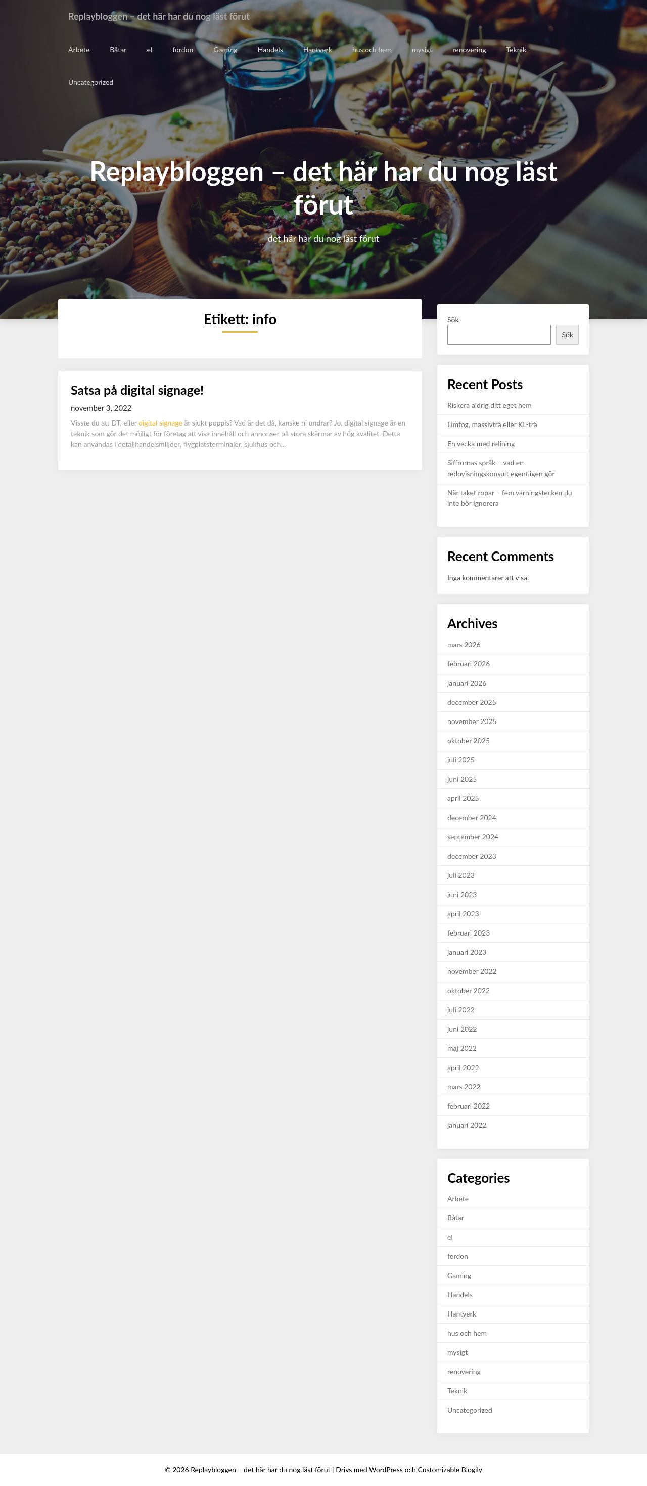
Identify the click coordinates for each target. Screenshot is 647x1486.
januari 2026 (466, 682)
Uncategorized (90, 82)
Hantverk (317, 49)
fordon (182, 49)
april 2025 (463, 798)
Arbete (78, 49)
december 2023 (471, 856)
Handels (270, 49)
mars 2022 (464, 1086)
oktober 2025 (468, 740)
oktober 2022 (468, 990)
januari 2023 (466, 952)
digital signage (160, 422)
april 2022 (463, 1067)
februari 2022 (468, 1105)
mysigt (421, 49)
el (149, 49)
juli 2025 (461, 759)
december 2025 (471, 702)
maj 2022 (462, 1048)
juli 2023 (461, 875)
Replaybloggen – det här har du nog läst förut (169, 16)
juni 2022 (462, 1029)
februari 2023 (468, 932)
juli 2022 (461, 1009)
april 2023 (463, 913)
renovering (468, 49)
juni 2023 (462, 894)
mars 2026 (464, 644)
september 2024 (472, 836)
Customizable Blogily (450, 1469)
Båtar (118, 49)
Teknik (515, 49)
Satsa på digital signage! (137, 389)
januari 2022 (466, 1125)
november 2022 (472, 971)
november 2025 (472, 721)
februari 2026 (468, 663)
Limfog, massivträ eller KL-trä (492, 424)
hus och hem (371, 49)
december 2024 (471, 817)
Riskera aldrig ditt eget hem (489, 405)
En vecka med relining (481, 443)
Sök (453, 319)
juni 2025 (462, 779)
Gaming (225, 49)
